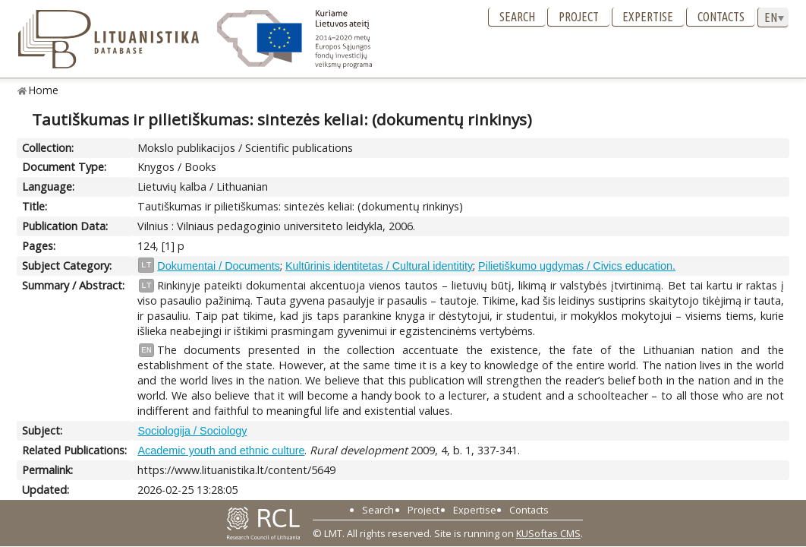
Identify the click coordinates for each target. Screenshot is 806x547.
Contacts (721, 17)
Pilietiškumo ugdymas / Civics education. (576, 266)
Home (43, 90)
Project (579, 17)
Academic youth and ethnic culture (220, 450)
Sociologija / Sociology (192, 431)
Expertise (647, 17)
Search (517, 17)
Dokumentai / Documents (218, 266)
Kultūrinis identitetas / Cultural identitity (379, 266)
